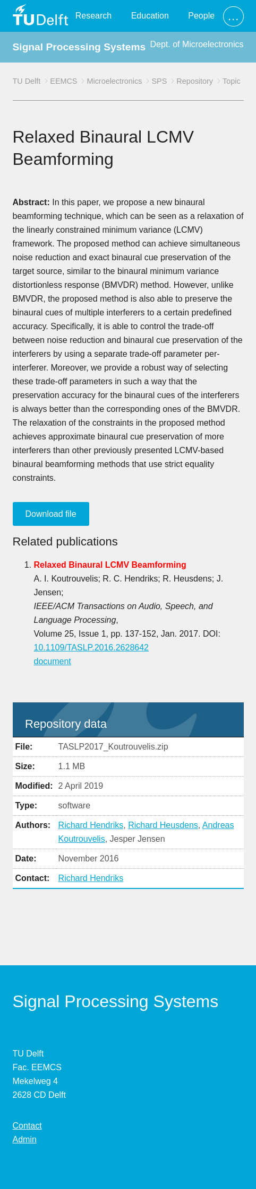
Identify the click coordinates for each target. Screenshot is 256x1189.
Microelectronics (114, 81)
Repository (194, 81)
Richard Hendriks (91, 825)
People (201, 15)
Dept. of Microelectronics (196, 44)
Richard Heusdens (163, 825)
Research (93, 15)
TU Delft (27, 81)
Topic (232, 81)
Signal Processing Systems (79, 46)
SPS (159, 81)
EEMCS (63, 81)
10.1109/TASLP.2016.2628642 (91, 647)
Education (150, 15)
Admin (25, 1139)
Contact (27, 1125)
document (52, 661)
